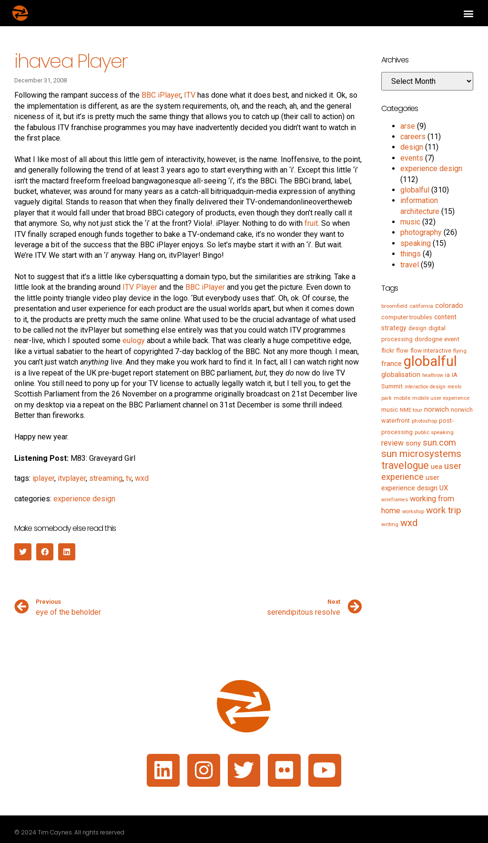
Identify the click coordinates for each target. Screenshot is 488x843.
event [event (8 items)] (451, 339)
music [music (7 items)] (389, 409)
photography (421, 232)
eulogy (133, 340)
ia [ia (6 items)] (447, 375)
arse (407, 126)
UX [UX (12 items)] (443, 488)
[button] (468, 13)
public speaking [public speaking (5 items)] (434, 432)
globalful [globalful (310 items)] (430, 361)
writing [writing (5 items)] (389, 524)
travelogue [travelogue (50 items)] (405, 465)
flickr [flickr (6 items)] (387, 350)
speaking (415, 243)
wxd (142, 478)
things (410, 253)
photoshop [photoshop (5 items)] (424, 420)
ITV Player (139, 287)
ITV (189, 95)
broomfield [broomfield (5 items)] (394, 306)
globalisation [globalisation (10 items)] (400, 374)
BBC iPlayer (161, 95)
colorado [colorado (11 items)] (449, 305)
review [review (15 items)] (392, 442)
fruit (311, 223)
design (411, 147)
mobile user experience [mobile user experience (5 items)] (440, 398)
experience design (84, 498)
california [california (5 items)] (421, 306)
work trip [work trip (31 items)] (443, 510)
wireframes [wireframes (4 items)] (394, 500)
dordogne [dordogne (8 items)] (428, 339)
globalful (414, 189)
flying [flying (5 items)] (460, 350)
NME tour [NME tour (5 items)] (411, 409)
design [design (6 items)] (417, 328)
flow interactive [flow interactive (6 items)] (430, 350)
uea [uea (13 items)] (436, 466)
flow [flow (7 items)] (402, 350)
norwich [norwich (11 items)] (436, 409)
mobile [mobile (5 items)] (402, 398)
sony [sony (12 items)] (413, 443)
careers (413, 136)
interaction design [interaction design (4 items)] (425, 387)
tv (129, 478)
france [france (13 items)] (391, 363)
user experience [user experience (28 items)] (421, 471)
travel (409, 264)
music (410, 221)
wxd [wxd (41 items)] (408, 522)
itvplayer (72, 478)
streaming (105, 478)
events (411, 158)
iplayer (43, 478)
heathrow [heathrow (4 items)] (432, 375)
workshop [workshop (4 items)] (413, 511)
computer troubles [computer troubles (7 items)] (406, 317)
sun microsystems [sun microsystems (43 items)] (421, 453)
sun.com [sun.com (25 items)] (439, 442)
